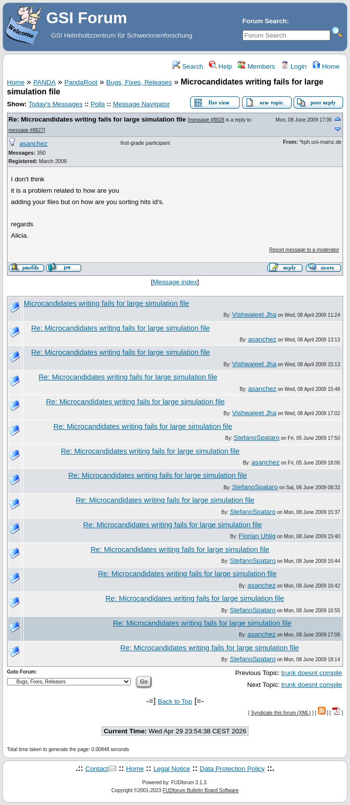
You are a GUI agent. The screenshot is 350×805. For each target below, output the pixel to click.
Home (326, 66)
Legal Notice (171, 768)
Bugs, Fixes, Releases (139, 82)
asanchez (33, 143)
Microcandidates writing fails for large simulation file (106, 303)
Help (220, 66)
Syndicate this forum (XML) (281, 713)
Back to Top (175, 701)
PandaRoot (81, 82)
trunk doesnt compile (311, 673)
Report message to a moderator (304, 250)
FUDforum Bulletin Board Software (201, 790)
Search (187, 66)
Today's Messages (55, 104)
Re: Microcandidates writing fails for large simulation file (97, 119)
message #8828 (206, 120)
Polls (98, 104)
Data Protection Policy (232, 768)
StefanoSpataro (257, 437)
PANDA (44, 82)
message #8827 (26, 130)
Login (293, 66)
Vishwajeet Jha (254, 314)
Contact (96, 768)
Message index (175, 282)
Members (256, 66)
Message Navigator (141, 104)
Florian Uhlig (257, 536)
